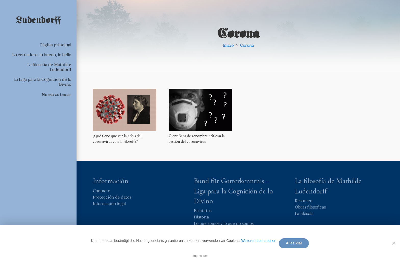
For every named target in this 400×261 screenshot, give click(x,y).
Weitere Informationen (258, 241)
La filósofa (304, 213)
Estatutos (202, 210)
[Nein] (393, 243)
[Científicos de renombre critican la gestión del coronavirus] (200, 110)
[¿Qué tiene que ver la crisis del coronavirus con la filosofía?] (124, 110)
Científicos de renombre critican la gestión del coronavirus (197, 138)
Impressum (199, 256)
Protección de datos (112, 197)
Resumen (303, 200)
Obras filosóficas (310, 207)
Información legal (109, 203)
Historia (201, 216)
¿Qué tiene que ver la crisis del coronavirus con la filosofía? (117, 138)
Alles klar (294, 243)
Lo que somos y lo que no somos (224, 223)
